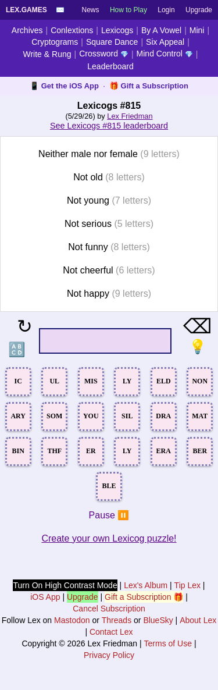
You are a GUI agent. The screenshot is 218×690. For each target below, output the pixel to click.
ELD (163, 381)
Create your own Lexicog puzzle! (108, 538)
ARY (18, 416)
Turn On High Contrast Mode (65, 585)
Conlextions (72, 30)
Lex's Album (145, 585)
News (90, 10)
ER (91, 451)
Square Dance (112, 42)
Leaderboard (110, 66)
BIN (18, 451)
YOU (91, 416)
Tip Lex (187, 585)
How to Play (128, 10)
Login (166, 10)
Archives (27, 30)
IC (18, 381)
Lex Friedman (129, 116)
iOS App (45, 597)
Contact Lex (111, 631)
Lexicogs (117, 30)
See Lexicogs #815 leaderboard (109, 125)
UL (54, 381)
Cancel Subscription (109, 608)
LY (127, 381)
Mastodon (72, 620)
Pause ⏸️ (109, 515)
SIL (127, 416)
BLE (109, 486)
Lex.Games (26, 10)
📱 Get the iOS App (64, 85)
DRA (163, 416)
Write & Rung (47, 54)
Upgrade (198, 10)
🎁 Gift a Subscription (148, 85)
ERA (163, 451)
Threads (116, 620)
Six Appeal (165, 42)
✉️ (60, 10)
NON (200, 381)
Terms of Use (168, 643)
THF (54, 451)
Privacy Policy (109, 655)
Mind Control (165, 53)
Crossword (103, 53)
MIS (91, 381)
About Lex (198, 620)
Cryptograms (54, 42)
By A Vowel (161, 30)
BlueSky (158, 620)
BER (199, 451)
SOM (54, 416)
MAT (200, 416)
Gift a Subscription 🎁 (144, 597)
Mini (197, 30)
